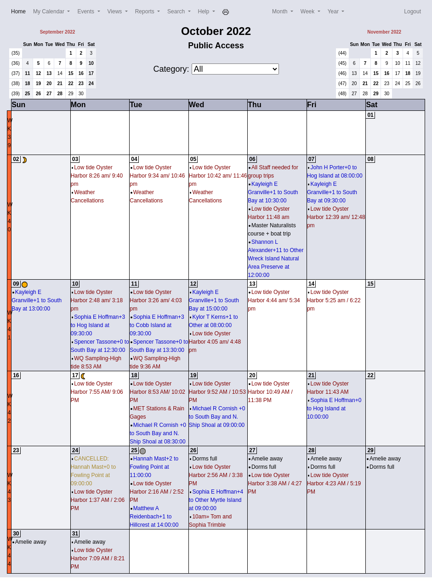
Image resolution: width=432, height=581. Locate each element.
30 (81, 93)
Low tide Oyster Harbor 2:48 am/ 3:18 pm (97, 300)
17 (91, 73)
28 (60, 93)
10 (91, 63)
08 (370, 159)
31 (75, 533)
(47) (342, 83)
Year (334, 11)
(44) (342, 53)
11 (27, 73)
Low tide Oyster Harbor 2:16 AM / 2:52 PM (156, 491)
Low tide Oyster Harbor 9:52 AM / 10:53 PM (217, 391)
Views (116, 11)
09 (16, 284)
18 (27, 83)
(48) (342, 93)
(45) (342, 63)
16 (81, 73)
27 (48, 93)
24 (91, 83)
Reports (145, 11)
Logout (412, 11)
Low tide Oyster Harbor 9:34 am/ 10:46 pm (157, 175)
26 (38, 93)
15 (70, 73)
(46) (342, 73)
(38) (15, 83)
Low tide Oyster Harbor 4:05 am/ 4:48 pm (215, 341)
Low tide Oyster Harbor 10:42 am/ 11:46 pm (218, 175)
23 (81, 83)
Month (280, 11)
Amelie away (266, 458)
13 (48, 73)
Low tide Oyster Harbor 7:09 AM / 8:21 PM (98, 558)
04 (134, 159)
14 (60, 73)
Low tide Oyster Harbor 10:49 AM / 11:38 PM (270, 391)
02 (16, 159)
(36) (15, 63)
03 (75, 159)
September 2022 (57, 32)
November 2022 (384, 32)
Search (176, 11)
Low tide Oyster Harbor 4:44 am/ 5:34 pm (274, 300)
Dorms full (203, 458)
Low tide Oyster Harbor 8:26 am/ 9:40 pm (97, 175)
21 (60, 83)
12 (38, 73)
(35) (15, 53)
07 (311, 159)
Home (20, 11)
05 (193, 159)
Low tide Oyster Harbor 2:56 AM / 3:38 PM (216, 475)
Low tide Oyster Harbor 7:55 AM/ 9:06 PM (97, 391)
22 (70, 83)
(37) (15, 73)
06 (252, 159)
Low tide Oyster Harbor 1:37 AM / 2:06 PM (98, 500)
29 (70, 93)
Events (86, 11)
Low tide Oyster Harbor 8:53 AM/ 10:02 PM (157, 391)
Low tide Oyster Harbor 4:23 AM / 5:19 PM (334, 483)
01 (370, 115)
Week (308, 11)
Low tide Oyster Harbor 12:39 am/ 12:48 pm (336, 217)
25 (27, 93)
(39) (15, 93)
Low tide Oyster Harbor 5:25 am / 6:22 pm (334, 300)
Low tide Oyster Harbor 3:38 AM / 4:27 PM (274, 483)
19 (38, 83)
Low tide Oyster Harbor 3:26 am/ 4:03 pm (156, 300)
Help (204, 11)
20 (48, 83)
